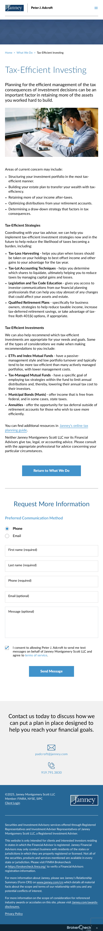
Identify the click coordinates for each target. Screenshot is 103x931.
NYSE (31, 798)
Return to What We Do (51, 471)
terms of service (36, 655)
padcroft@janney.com (51, 754)
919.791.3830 (51, 772)
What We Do (25, 52)
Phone (17, 528)
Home (8, 52)
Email (17, 536)
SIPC (39, 798)
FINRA (21, 798)
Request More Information (52, 504)
